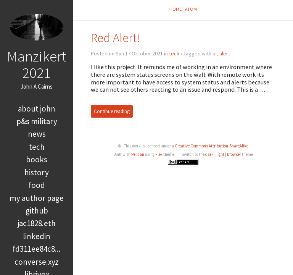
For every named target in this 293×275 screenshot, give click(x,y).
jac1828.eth (37, 223)
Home (175, 9)
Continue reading (112, 111)
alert (224, 53)
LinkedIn (36, 236)
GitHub (37, 210)
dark (209, 154)
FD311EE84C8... (37, 249)
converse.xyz (36, 262)
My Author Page (37, 198)
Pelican (137, 154)
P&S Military (36, 121)
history (36, 172)
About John (36, 109)
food (37, 185)
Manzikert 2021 (36, 64)
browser (234, 154)
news (37, 134)
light (220, 154)
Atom (191, 9)
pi (215, 53)
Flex (159, 154)
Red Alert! (115, 37)
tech (37, 147)
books (36, 159)
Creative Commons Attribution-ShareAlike (211, 146)
